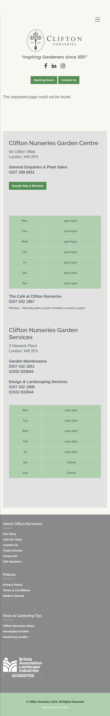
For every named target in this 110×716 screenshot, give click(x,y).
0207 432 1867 (22, 301)
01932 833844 (21, 371)
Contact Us (68, 80)
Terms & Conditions (16, 590)
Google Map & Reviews (27, 185)
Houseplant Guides (16, 631)
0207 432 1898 (22, 387)
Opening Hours (44, 80)
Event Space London (55, 707)
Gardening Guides (15, 637)
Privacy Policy (12, 584)
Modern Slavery (13, 595)
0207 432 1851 (22, 366)
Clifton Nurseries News (18, 625)
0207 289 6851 (22, 172)
